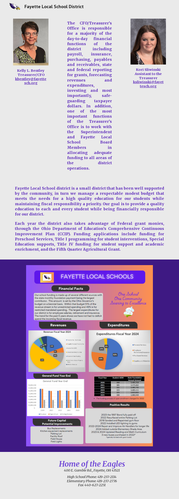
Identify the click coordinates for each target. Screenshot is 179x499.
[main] (30, 76)
